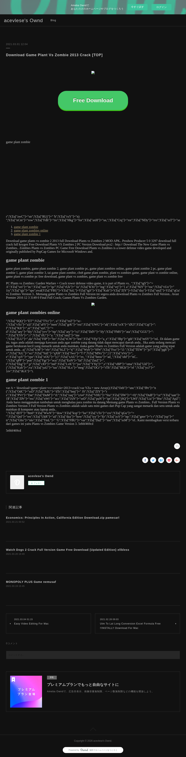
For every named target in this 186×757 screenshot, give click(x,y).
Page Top (93, 730)
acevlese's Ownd (23, 20)
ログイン (161, 7)
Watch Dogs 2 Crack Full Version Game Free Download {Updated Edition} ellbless (67, 549)
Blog (53, 20)
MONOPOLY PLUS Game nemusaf (31, 581)
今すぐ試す (137, 6)
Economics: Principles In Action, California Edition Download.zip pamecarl (62, 517)
